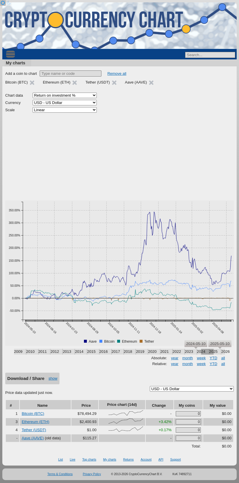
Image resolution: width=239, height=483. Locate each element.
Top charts (89, 459)
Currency (13, 102)
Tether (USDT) (34, 430)
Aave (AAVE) (33, 438)
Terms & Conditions (60, 474)
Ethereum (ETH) (35, 422)
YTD (213, 358)
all (223, 358)
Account (146, 459)
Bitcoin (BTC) (33, 413)
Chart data (14, 95)
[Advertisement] (119, 156)
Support (175, 459)
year (174, 358)
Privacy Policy (92, 474)
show (53, 378)
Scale (10, 110)
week (201, 358)
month (187, 358)
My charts (15, 63)
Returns (128, 459)
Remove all (116, 73)
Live (72, 459)
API (161, 459)
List (60, 459)
